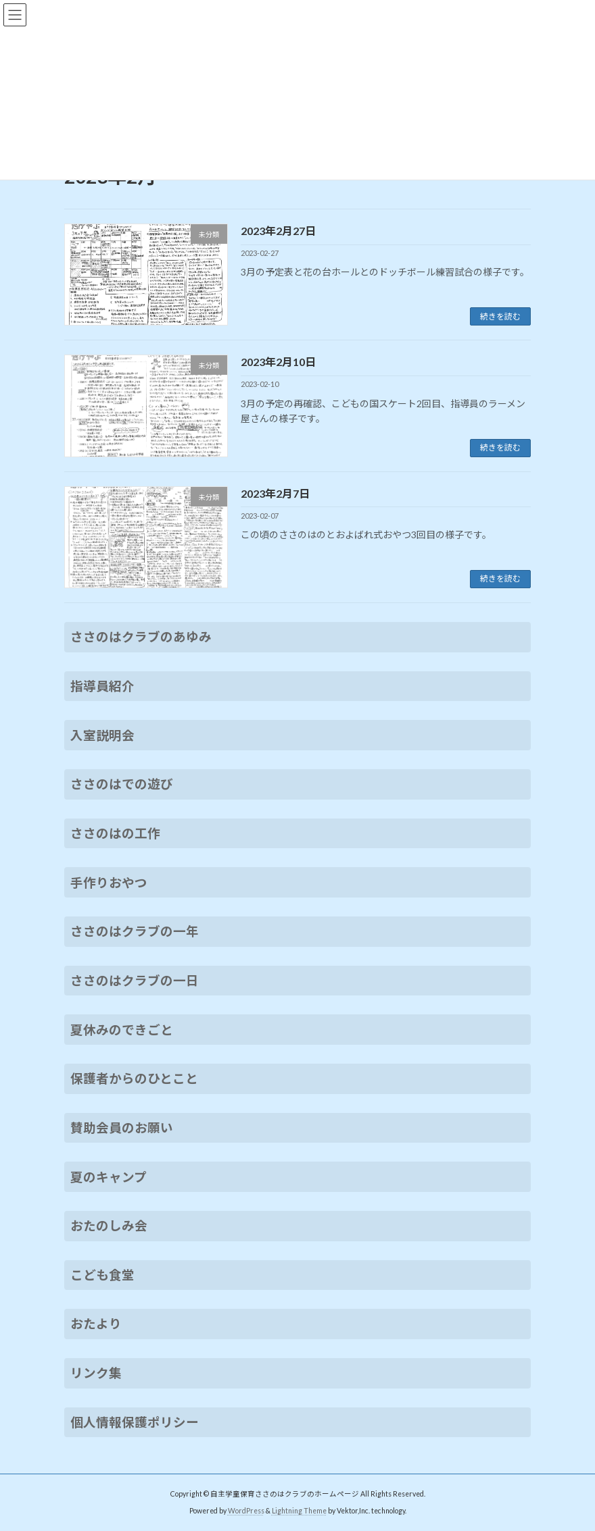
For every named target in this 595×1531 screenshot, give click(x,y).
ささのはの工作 (115, 833)
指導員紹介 (102, 686)
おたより (96, 1323)
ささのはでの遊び (121, 784)
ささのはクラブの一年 (134, 931)
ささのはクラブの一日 (134, 980)
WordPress (246, 1511)
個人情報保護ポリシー (134, 1422)
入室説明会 (102, 735)
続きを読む (500, 316)
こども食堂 (102, 1275)
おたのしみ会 (108, 1225)
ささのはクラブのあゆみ (141, 636)
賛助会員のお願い (121, 1127)
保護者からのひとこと (134, 1078)
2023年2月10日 (278, 361)
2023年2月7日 (275, 493)
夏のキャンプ (108, 1176)
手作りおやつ (108, 882)
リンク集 (96, 1373)
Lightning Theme (299, 1511)
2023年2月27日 (278, 230)
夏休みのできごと (121, 1029)
